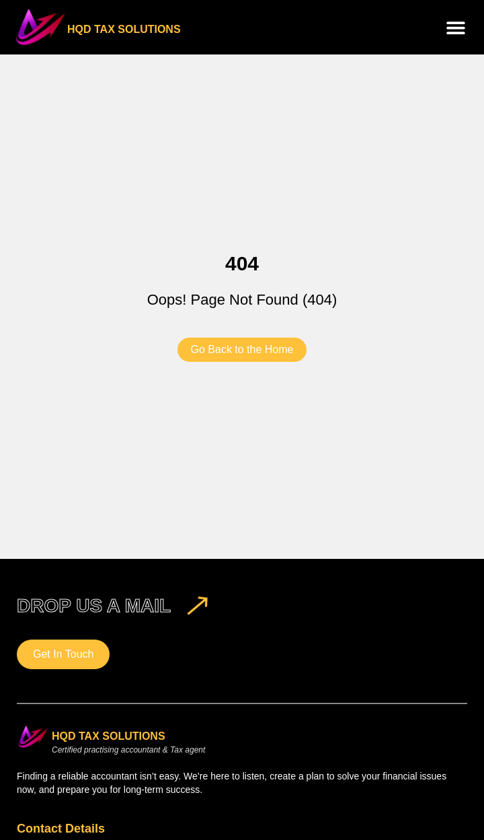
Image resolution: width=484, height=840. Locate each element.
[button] (455, 27)
